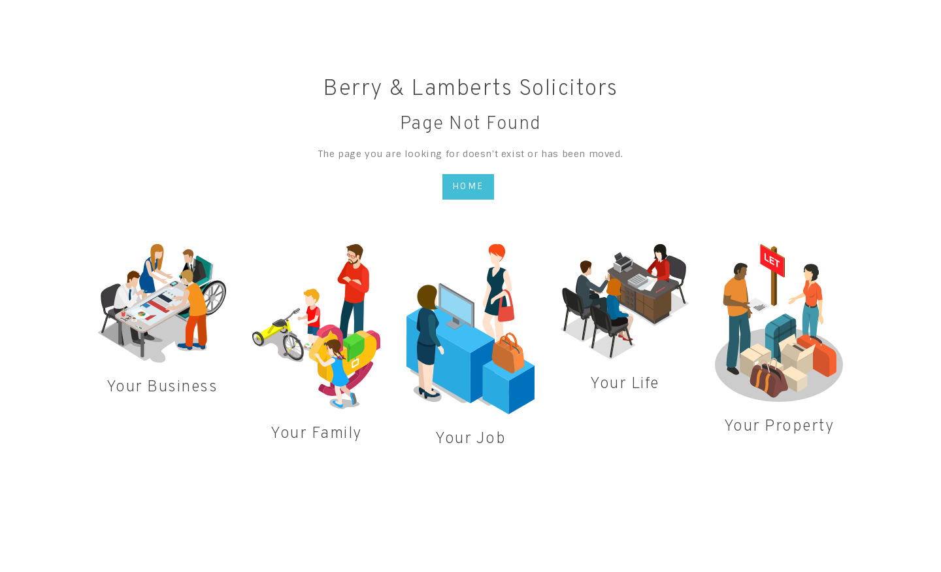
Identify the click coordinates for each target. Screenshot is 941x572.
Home (468, 186)
